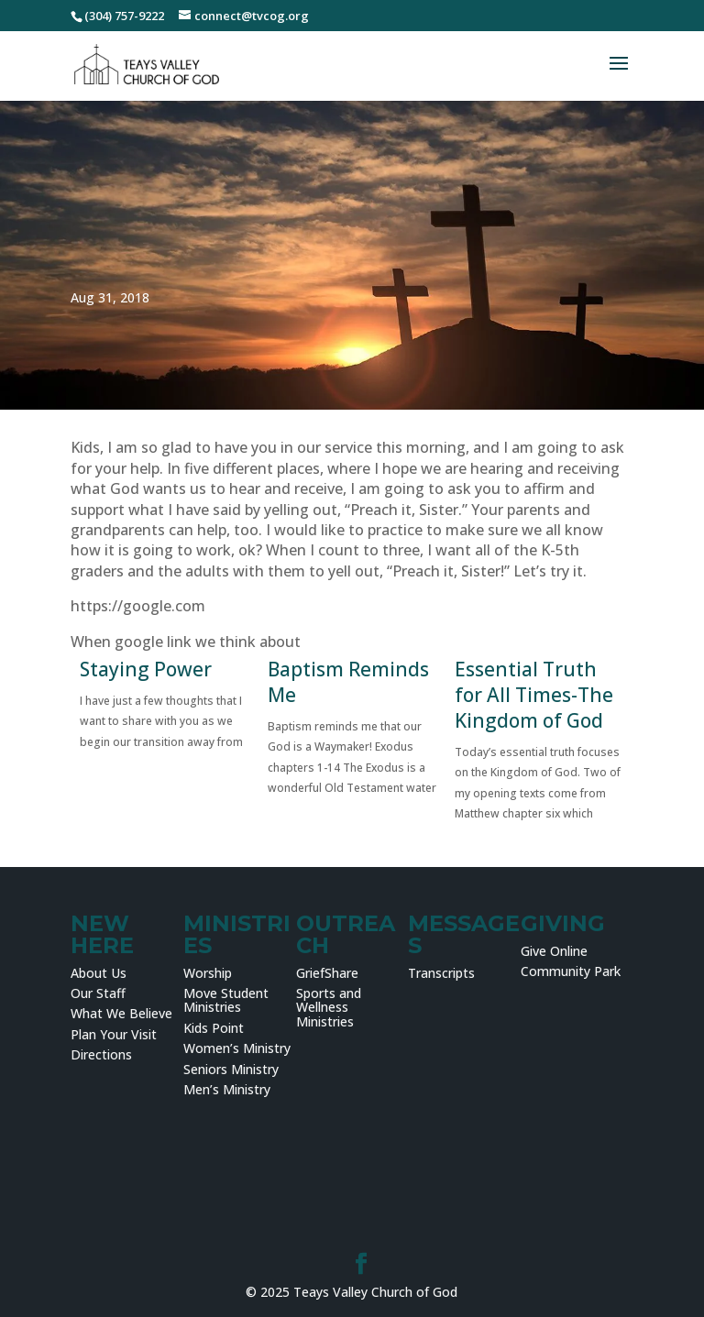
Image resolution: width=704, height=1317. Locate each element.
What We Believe (121, 1013)
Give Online (554, 951)
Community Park (571, 971)
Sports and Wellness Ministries (328, 1007)
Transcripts (441, 973)
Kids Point (213, 1028)
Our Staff (98, 993)
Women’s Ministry (237, 1048)
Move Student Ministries (226, 999)
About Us (98, 973)
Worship (207, 973)
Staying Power (146, 669)
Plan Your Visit (114, 1034)
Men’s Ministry (226, 1089)
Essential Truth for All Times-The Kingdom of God (534, 694)
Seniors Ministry (231, 1069)
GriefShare (327, 973)
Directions (101, 1054)
